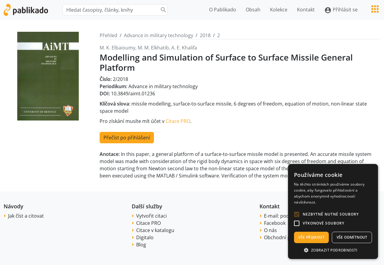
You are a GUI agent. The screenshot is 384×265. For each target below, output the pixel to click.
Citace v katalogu (155, 230)
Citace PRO (178, 121)
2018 (205, 35)
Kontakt (306, 9)
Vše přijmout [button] (311, 237)
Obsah (253, 9)
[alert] (333, 211)
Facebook (275, 223)
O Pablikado (222, 9)
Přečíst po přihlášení (127, 137)
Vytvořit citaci (151, 216)
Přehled (108, 35)
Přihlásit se (341, 10)
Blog (141, 244)
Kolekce (278, 9)
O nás (270, 230)
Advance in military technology (158, 35)
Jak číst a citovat (26, 216)
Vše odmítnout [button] (352, 237)
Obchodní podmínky (287, 237)
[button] (297, 214)
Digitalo (145, 237)
